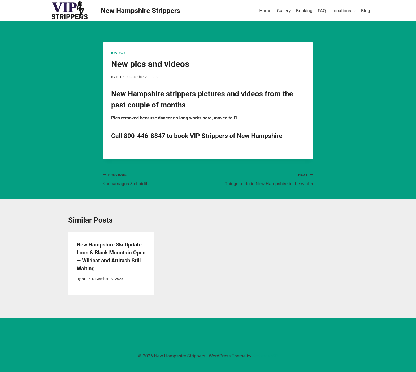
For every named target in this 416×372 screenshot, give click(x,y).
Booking (304, 10)
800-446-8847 (144, 136)
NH (118, 77)
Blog (365, 10)
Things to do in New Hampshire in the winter (263, 179)
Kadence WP (265, 355)
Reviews (118, 53)
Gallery (284, 10)
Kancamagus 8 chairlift (153, 179)
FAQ (322, 10)
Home (265, 10)
